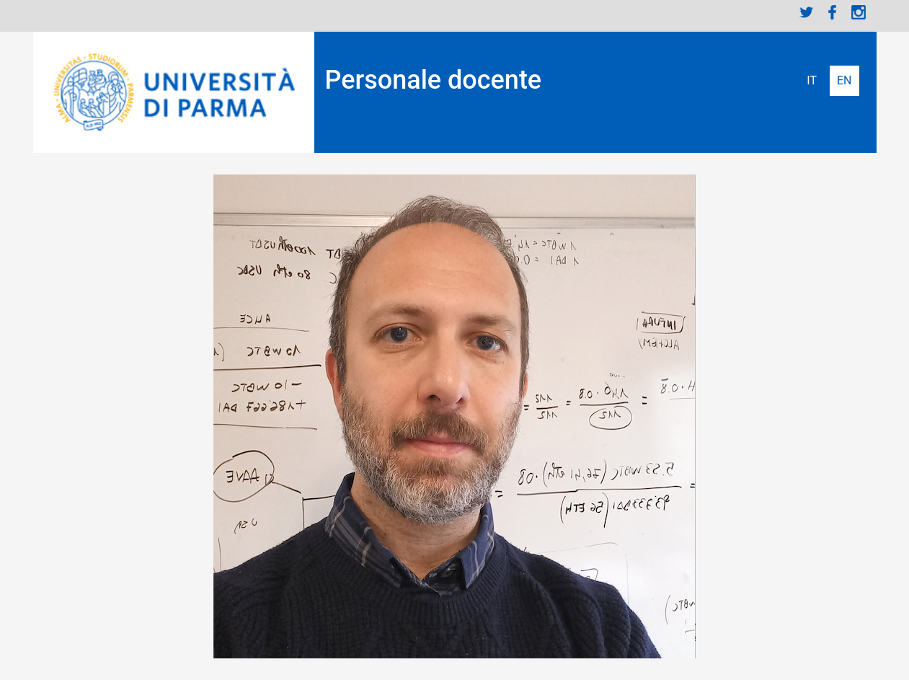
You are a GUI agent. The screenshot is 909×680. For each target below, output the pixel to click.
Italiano (812, 81)
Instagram (858, 12)
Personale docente (433, 80)
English (844, 81)
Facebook (832, 12)
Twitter (806, 12)
